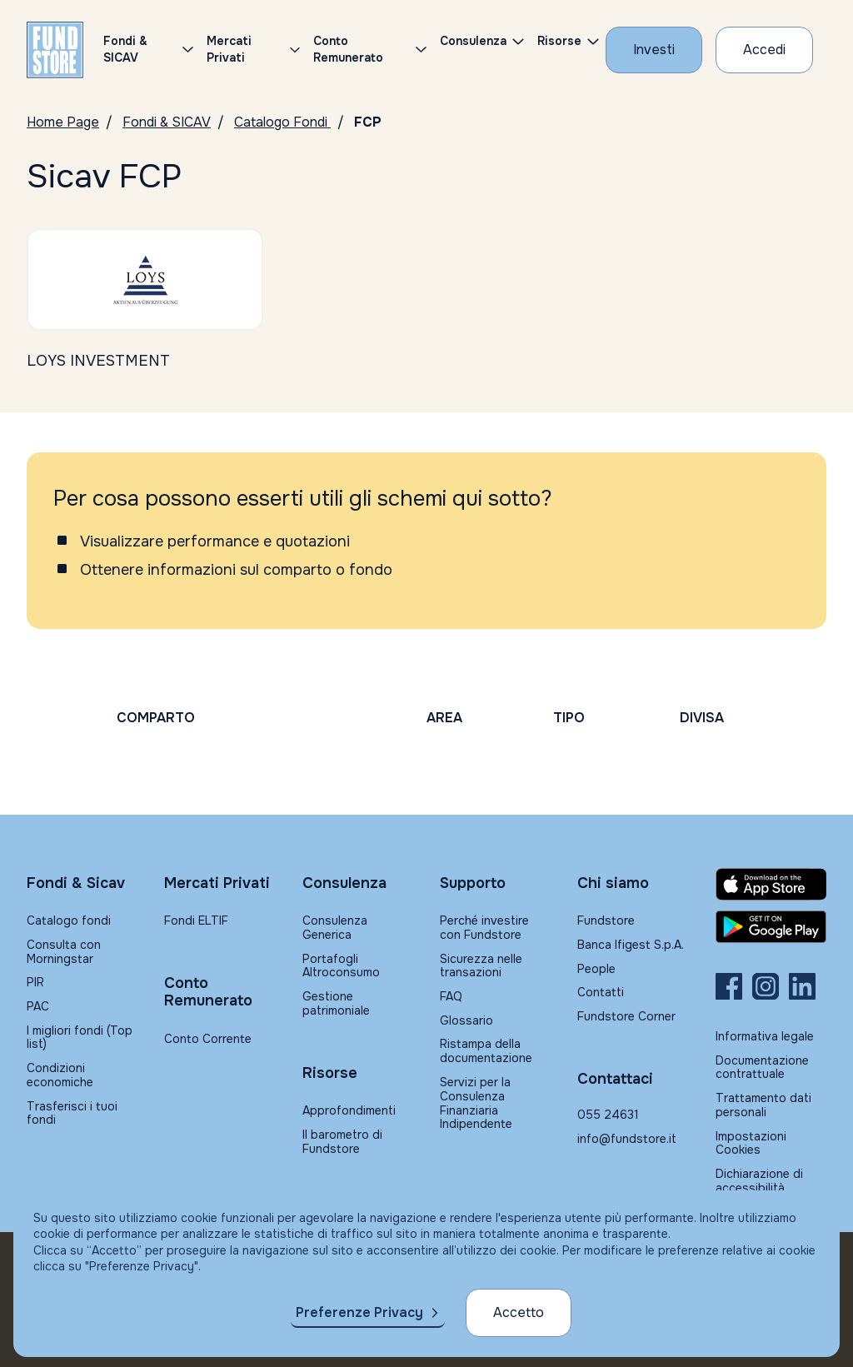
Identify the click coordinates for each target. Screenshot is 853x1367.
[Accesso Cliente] (764, 50)
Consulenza (473, 40)
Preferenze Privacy (359, 1312)
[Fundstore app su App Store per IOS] (771, 884)
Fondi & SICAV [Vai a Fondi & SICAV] (166, 122)
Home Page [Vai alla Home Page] (63, 122)
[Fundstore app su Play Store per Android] (771, 927)
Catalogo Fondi (282, 122)
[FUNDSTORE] (55, 50)
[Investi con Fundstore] (654, 50)
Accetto (518, 1312)
